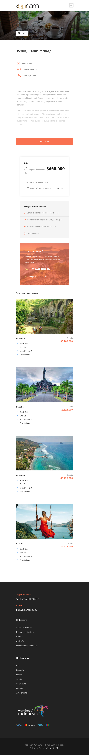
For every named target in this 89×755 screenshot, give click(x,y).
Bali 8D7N (20, 338)
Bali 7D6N (20, 407)
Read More (44, 141)
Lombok (19, 688)
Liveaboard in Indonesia (26, 646)
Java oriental (22, 693)
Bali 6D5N (20, 475)
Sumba (19, 679)
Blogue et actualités (25, 632)
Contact (19, 636)
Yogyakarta (21, 684)
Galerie (22, 33)
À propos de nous (24, 627)
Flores (19, 675)
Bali (18, 665)
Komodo (20, 670)
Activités (20, 641)
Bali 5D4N (20, 544)
